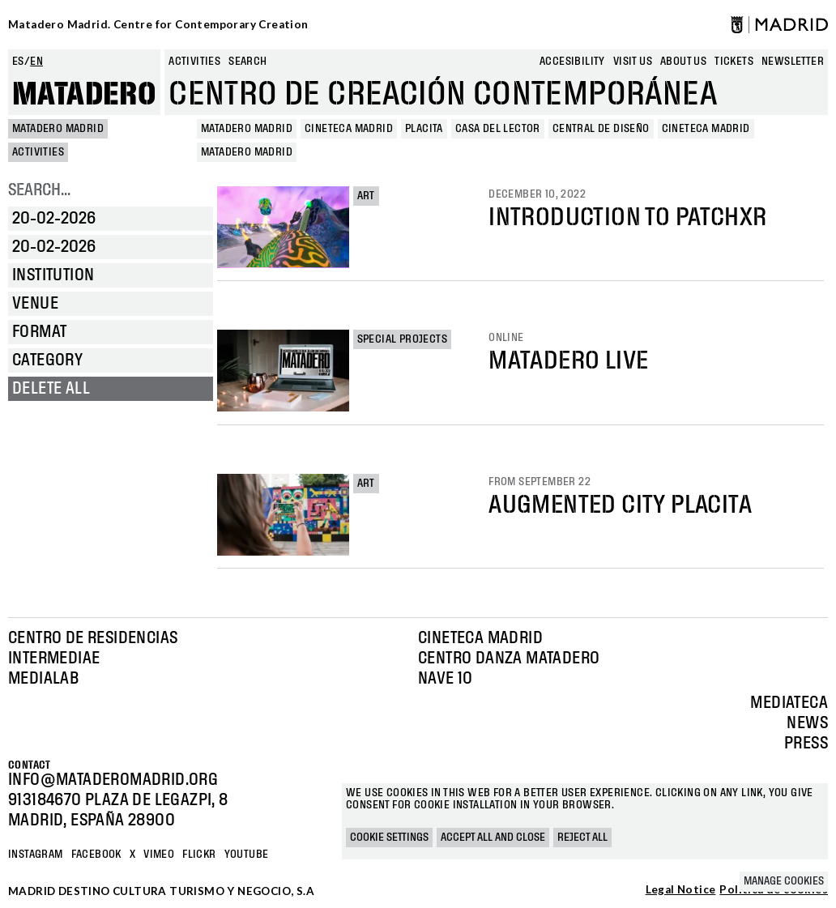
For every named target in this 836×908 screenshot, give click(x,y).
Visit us (632, 61)
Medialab (43, 679)
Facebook (96, 854)
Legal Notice (681, 890)
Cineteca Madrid (480, 638)
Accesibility (572, 61)
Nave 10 (445, 679)
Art (366, 196)
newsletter (792, 61)
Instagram (35, 854)
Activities (194, 61)
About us (683, 61)
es (18, 61)
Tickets (733, 61)
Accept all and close (493, 837)
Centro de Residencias (92, 638)
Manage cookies (784, 881)
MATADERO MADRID (58, 128)
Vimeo (158, 854)
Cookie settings (389, 837)
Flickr (198, 854)
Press (806, 743)
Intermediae (54, 658)
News (807, 723)
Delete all (51, 389)
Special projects (402, 339)
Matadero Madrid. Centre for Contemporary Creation (158, 24)
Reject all (582, 837)
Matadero (84, 95)
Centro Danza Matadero (508, 658)
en (36, 61)
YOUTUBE (246, 854)
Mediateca (789, 703)
